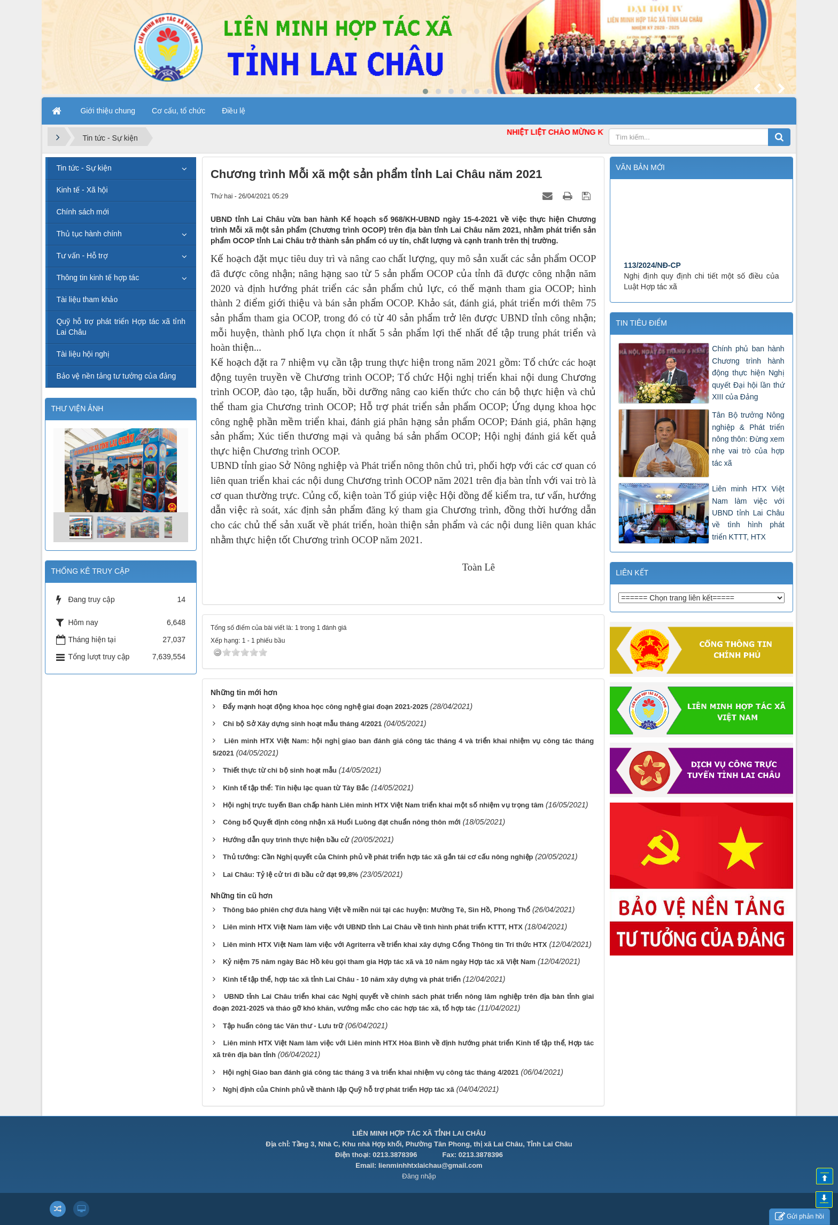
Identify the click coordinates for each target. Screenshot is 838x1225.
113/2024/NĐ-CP (652, 290)
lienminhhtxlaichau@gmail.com (430, 1165)
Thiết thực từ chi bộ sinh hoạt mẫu (280, 770)
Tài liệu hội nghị (82, 354)
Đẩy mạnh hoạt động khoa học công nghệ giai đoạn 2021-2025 (325, 707)
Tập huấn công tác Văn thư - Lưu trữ (283, 1026)
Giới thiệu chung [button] (107, 110)
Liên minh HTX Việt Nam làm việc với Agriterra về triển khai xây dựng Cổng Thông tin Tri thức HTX (385, 945)
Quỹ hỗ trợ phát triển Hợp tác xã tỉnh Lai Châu (120, 326)
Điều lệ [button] (233, 110)
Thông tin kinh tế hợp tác (97, 277)
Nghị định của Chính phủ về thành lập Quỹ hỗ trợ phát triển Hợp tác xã (338, 1089)
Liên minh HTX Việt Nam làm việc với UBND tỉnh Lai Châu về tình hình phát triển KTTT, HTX (373, 927)
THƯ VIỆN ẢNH (77, 408)
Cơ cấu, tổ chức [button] (178, 110)
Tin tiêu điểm (641, 323)
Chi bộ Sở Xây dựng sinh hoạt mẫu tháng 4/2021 (302, 724)
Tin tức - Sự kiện (83, 168)
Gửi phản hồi (799, 1217)
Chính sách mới (82, 211)
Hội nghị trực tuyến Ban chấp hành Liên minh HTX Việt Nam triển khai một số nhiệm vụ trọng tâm (383, 805)
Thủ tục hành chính (88, 233)
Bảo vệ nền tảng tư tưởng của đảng (116, 376)
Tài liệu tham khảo (87, 299)
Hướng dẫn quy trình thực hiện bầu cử (286, 840)
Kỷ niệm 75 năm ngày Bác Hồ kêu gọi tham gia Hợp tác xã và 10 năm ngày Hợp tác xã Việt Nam (379, 962)
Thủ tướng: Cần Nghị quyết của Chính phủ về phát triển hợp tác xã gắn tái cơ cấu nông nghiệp (378, 857)
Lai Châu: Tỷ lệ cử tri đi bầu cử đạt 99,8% (290, 874)
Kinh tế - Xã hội (81, 190)
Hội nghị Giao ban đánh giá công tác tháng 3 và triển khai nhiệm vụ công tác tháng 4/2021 (371, 1072)
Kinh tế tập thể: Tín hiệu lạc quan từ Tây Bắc (296, 788)
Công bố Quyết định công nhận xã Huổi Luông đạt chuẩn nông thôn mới (342, 822)
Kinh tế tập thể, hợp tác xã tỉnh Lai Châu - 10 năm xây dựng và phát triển (342, 979)
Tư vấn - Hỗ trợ (81, 255)
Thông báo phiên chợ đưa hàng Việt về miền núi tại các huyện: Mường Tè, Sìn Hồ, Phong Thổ (376, 910)
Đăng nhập (419, 1176)
